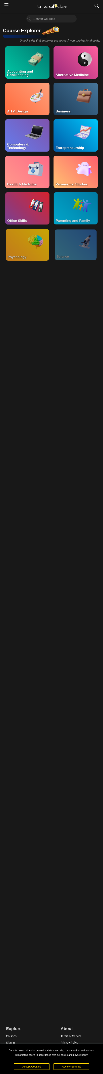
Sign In (10, 1042)
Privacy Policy (69, 1042)
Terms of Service (71, 1036)
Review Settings (71, 1066)
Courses (11, 1036)
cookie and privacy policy (74, 1055)
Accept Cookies (31, 1066)
